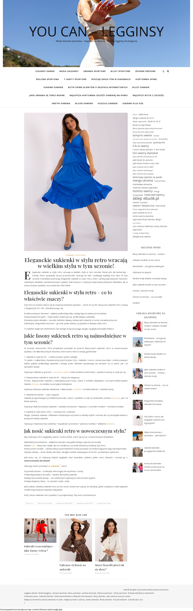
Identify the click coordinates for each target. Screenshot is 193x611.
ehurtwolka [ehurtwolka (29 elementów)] (163, 139)
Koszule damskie (108, 103)
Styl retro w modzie (45, 503)
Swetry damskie (61, 103)
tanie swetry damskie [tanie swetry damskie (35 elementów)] (143, 216)
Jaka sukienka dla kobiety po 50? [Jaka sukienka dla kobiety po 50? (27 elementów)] (145, 157)
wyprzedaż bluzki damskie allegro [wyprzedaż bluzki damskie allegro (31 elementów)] (147, 219)
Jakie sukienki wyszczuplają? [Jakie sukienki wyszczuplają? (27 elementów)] (143, 174)
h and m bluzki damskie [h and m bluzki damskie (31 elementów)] (143, 149)
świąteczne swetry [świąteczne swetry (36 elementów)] (142, 236)
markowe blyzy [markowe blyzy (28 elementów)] (160, 181)
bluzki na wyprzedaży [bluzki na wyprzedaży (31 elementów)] (142, 125)
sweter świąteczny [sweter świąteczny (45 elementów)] (143, 205)
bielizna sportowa (47, 79)
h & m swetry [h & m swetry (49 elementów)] (141, 146)
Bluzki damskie (84, 103)
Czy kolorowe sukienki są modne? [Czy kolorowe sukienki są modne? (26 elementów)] (145, 139)
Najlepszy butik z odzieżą (148, 95)
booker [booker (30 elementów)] (156, 135)
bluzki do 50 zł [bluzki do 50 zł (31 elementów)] (154, 121)
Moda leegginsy (69, 71)
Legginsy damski (45, 71)
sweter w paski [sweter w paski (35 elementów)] (140, 202)
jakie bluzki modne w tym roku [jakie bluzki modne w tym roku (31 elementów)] (146, 163)
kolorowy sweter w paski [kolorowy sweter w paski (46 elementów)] (147, 177)
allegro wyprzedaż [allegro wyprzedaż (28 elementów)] (140, 121)
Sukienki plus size (133, 103)
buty (33, 445)
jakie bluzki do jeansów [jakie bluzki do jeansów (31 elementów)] (143, 160)
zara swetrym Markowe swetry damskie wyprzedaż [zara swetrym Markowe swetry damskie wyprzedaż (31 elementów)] (150, 228)
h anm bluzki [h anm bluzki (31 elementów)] (159, 149)
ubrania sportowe (94, 71)
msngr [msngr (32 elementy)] (156, 191)
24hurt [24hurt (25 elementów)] (135, 115)
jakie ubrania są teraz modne (47, 95)
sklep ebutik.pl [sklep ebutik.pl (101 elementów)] (146, 198)
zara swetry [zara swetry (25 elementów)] (137, 223)
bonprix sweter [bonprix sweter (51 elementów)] (142, 135)
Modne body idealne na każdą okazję (149, 278)
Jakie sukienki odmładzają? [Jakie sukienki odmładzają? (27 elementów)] (143, 170)
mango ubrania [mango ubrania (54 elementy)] (143, 180)
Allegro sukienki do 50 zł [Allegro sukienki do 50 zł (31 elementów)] (143, 118)
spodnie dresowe (145, 71)
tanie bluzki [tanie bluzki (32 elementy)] (160, 205)
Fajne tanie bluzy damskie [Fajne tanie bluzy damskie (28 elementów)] (142, 143)
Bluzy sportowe (120, 71)
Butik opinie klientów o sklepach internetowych (98, 87)
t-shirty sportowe (75, 79)
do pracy (116, 398)
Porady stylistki (76, 255)
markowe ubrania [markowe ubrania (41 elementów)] (142, 184)
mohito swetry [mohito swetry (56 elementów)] (143, 191)
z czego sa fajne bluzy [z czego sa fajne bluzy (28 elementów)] (141, 233)
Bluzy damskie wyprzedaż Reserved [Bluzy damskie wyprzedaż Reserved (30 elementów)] (147, 128)
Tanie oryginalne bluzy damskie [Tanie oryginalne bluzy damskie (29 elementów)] (145, 209)
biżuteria (110, 423)
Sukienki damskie (53, 87)
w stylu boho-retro (104, 503)
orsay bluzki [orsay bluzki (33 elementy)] (138, 195)
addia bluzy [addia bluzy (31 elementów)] (143, 114)
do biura (35, 384)
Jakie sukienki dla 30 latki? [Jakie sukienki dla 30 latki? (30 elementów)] (143, 167)
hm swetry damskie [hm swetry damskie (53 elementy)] (145, 153)
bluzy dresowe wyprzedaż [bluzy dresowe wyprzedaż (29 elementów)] (143, 132)
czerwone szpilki (60, 372)
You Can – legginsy (96, 31)
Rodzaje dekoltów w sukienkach (111, 79)
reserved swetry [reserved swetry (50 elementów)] (154, 195)
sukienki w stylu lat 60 (85, 503)
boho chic (29, 503)
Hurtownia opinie (146, 79)
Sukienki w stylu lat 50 (64, 503)
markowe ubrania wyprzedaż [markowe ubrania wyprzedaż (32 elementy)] (145, 187)
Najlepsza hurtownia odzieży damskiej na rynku (99, 95)
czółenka (77, 389)
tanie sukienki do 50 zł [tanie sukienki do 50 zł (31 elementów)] (142, 212)
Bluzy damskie (141, 87)
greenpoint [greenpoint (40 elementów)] (159, 142)
